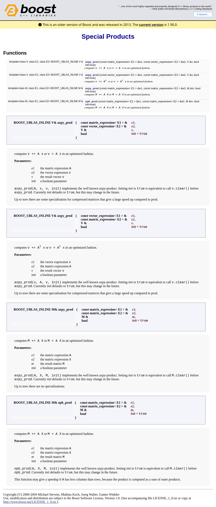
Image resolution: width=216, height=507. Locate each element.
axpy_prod (92, 61)
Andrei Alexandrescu (178, 9)
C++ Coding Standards (201, 9)
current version (151, 24)
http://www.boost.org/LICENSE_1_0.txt (30, 502)
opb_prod (91, 101)
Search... (202, 14)
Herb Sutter (158, 9)
